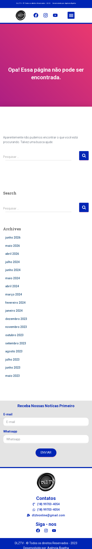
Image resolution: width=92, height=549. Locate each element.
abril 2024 (12, 286)
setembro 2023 (15, 343)
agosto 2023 (14, 351)
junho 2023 (12, 367)
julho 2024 (12, 262)
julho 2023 (12, 359)
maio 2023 (12, 375)
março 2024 (13, 294)
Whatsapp (10, 431)
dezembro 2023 (16, 319)
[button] (71, 15)
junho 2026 (12, 237)
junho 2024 (12, 270)
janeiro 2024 (14, 310)
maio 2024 (12, 278)
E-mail (7, 414)
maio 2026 (12, 245)
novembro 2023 (16, 327)
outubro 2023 (14, 335)
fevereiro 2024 (15, 302)
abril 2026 (12, 253)
